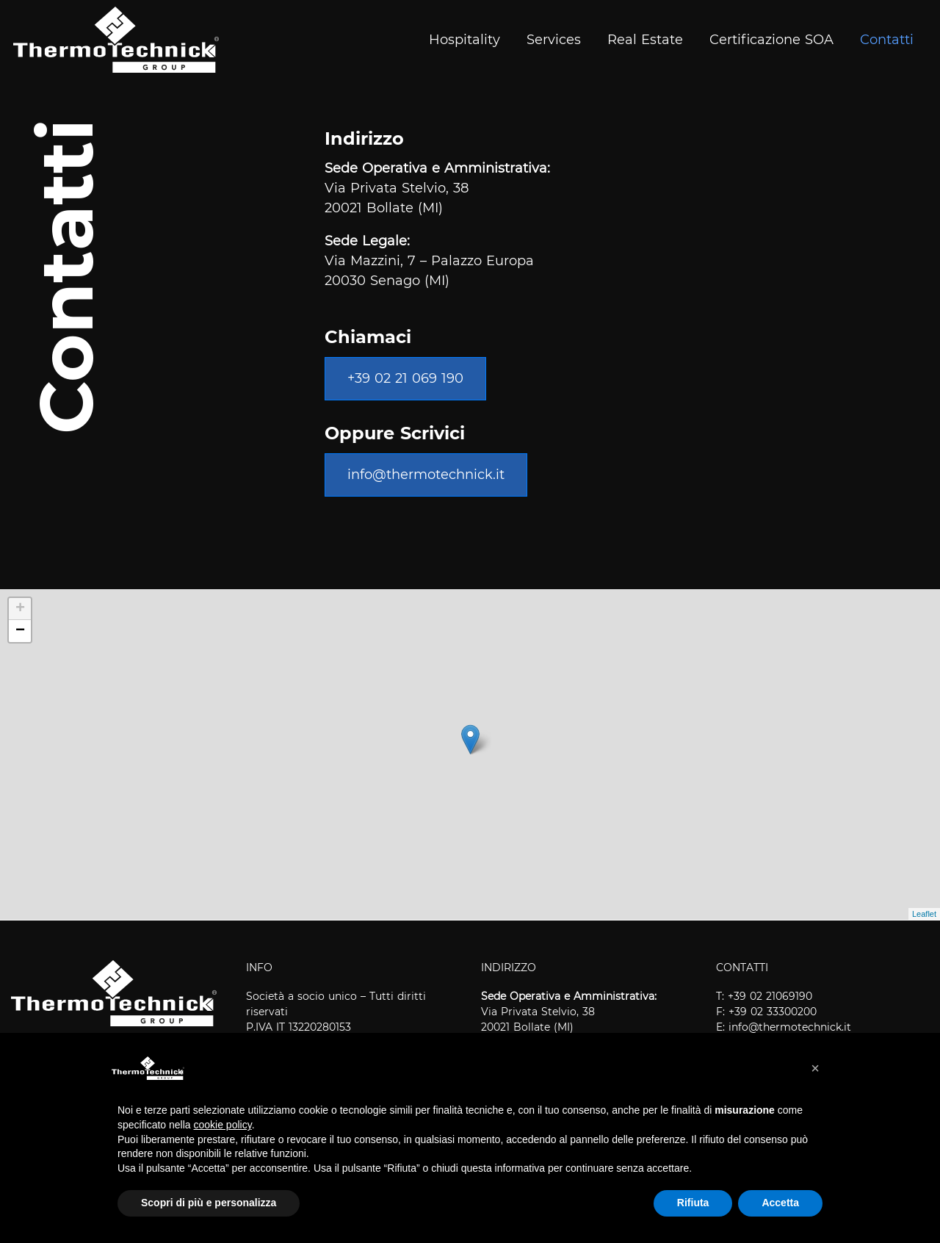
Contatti (887, 40)
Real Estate (645, 40)
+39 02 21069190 (770, 996)
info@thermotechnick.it (426, 474)
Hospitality (464, 40)
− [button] (20, 631)
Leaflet (924, 913)
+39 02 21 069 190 (405, 378)
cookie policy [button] (223, 1125)
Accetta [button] (780, 1202)
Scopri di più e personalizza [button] (208, 1202)
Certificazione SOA (771, 40)
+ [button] (20, 609)
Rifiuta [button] (693, 1202)
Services (554, 40)
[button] (815, 1068)
